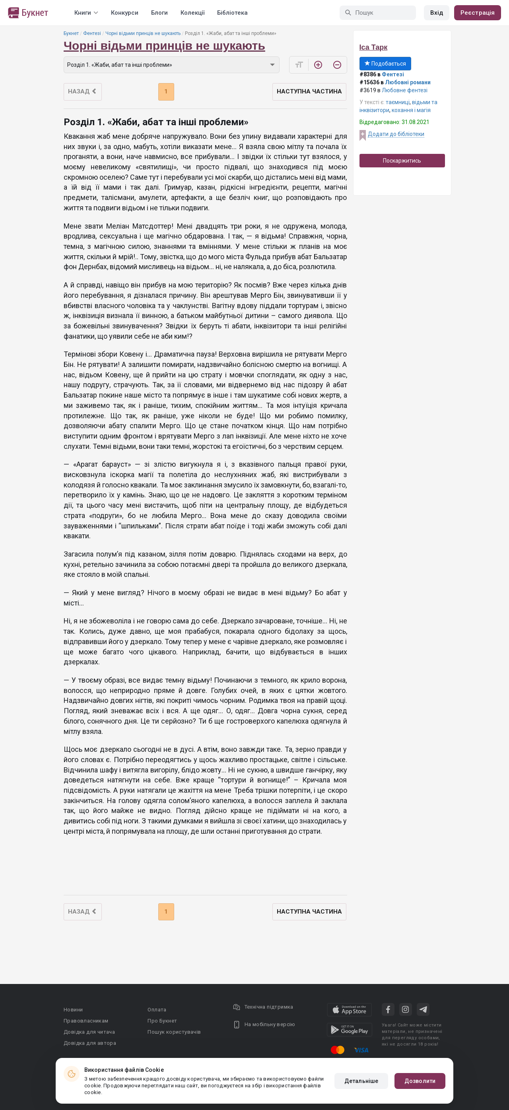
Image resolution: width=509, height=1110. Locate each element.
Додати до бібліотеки (396, 134)
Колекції (192, 12)
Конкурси (124, 12)
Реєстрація (477, 12)
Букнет (71, 33)
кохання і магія (411, 110)
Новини (73, 1010)
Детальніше (361, 1081)
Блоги (159, 12)
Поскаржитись (402, 160)
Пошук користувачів (174, 1032)
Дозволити (419, 1081)
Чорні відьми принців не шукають (143, 33)
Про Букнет (162, 1021)
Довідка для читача (89, 1032)
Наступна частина (309, 91)
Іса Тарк (373, 47)
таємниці (398, 102)
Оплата (157, 1010)
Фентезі (92, 33)
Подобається (385, 63)
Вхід (436, 12)
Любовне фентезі (404, 90)
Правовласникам (86, 1021)
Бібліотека (232, 12)
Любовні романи (408, 82)
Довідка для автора (90, 1043)
